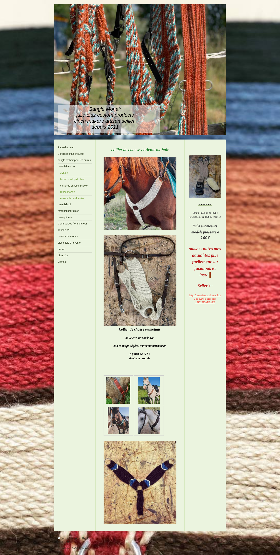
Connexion (217, 538)
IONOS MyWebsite (80, 548)
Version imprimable (69, 538)
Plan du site (87, 538)
